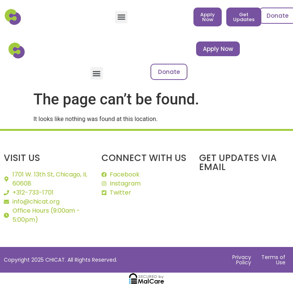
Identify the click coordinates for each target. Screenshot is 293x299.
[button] (121, 17)
